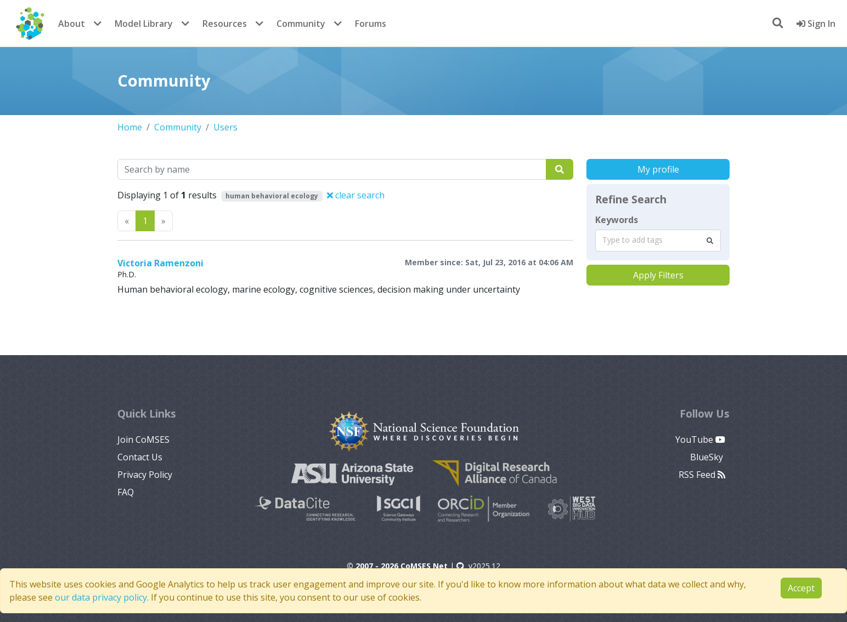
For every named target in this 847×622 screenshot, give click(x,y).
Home (129, 127)
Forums (370, 24)
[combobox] (658, 241)
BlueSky (707, 457)
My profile (658, 169)
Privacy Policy (144, 475)
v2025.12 (478, 566)
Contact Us (139, 457)
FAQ (125, 492)
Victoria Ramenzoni (160, 263)
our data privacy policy (101, 597)
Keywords (616, 219)
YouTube (700, 439)
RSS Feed (702, 475)
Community (300, 24)
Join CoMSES (143, 439)
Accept (801, 588)
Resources (224, 24)
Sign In (816, 24)
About (71, 24)
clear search (356, 195)
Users (225, 127)
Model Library (144, 24)
